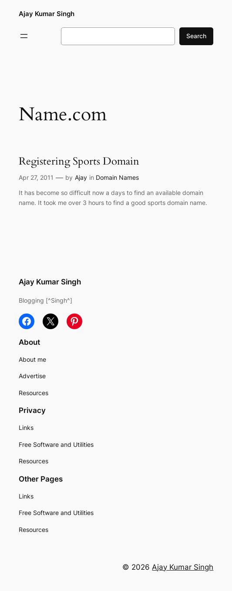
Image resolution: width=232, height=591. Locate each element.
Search (196, 36)
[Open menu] (24, 36)
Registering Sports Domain (79, 161)
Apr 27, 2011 (36, 177)
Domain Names (117, 177)
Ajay (81, 177)
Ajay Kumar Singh (46, 14)
